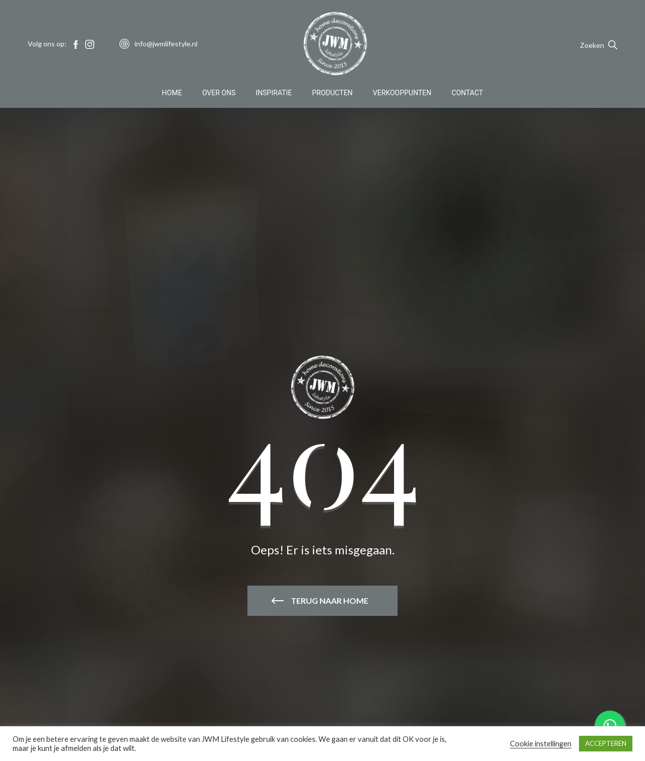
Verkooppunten (402, 93)
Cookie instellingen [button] (540, 743)
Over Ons (218, 93)
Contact (467, 93)
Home (172, 93)
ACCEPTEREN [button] (605, 743)
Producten (332, 93)
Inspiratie (274, 93)
